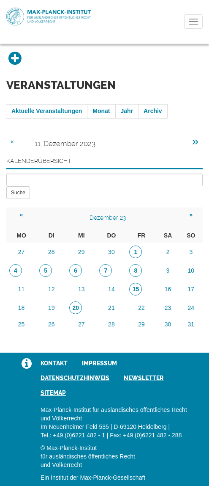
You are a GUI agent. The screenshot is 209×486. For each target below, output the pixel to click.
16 (168, 289)
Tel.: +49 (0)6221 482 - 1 (73, 435)
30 (111, 252)
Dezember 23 (108, 217)
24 (191, 307)
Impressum (99, 363)
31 (191, 324)
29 (81, 252)
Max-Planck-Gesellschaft (112, 477)
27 (21, 252)
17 (191, 289)
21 (111, 307)
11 (21, 289)
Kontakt (54, 363)
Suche (18, 193)
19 (51, 307)
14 (111, 289)
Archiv (153, 111)
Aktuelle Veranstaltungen (46, 111)
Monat (101, 111)
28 (51, 252)
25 (21, 324)
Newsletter (144, 378)
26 (51, 324)
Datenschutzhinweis (75, 378)
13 (81, 289)
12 (51, 289)
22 (141, 307)
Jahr (127, 111)
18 (21, 307)
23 (168, 307)
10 (191, 270)
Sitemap (53, 392)
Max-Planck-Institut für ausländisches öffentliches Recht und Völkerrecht (48, 16)
